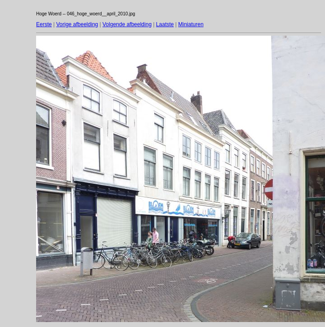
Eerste (44, 24)
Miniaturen (191, 24)
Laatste (165, 24)
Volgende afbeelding (127, 24)
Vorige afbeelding (77, 24)
